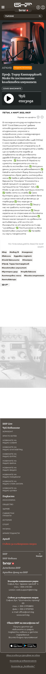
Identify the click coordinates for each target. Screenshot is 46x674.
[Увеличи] (38, 117)
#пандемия (27, 252)
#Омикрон (27, 260)
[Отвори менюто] (3, 7)
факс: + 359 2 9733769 (23, 609)
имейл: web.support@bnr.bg (23, 590)
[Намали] (42, 117)
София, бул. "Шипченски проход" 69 (23, 601)
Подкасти (8, 496)
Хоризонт (8, 431)
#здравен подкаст (23, 256)
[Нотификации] (38, 7)
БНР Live (7, 423)
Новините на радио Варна (9, 462)
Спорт (6, 524)
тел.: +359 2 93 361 (23, 587)
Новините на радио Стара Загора (13, 482)
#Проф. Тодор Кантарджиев (15, 264)
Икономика (9, 500)
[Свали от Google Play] (30, 646)
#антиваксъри (9, 279)
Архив (6, 538)
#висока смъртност (34, 275)
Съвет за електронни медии (20, 543)
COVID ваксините (12, 88)
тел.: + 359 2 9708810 (23, 606)
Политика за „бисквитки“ (23, 666)
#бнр (4, 252)
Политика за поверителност (23, 661)
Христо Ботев (10, 436)
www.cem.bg (23, 615)
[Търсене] (40, 16)
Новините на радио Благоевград (13, 448)
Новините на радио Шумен (10, 489)
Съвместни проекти (8, 514)
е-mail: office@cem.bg (23, 612)
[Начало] (23, 5)
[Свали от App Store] (16, 646)
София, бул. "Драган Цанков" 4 (23, 584)
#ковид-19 (14, 252)
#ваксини (6, 256)
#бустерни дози (10, 272)
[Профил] (43, 7)
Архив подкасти (11, 533)
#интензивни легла (11, 275)
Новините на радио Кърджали (11, 475)
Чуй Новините (11, 427)
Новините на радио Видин (10, 469)
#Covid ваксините (10, 260)
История (7, 520)
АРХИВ (7, 67)
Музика (6, 529)
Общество (8, 504)
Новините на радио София (10, 441)
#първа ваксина (28, 272)
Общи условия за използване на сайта (23, 655)
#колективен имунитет (14, 268)
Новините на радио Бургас (10, 455)
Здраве (6, 509)
